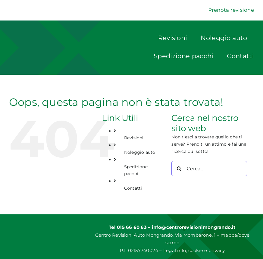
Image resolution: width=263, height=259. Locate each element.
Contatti (133, 188)
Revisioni (134, 138)
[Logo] (55, 38)
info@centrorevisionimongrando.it (194, 227)
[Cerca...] (209, 168)
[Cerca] (178, 168)
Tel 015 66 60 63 (128, 227)
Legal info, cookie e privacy (194, 250)
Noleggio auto (139, 152)
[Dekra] (24, 8)
